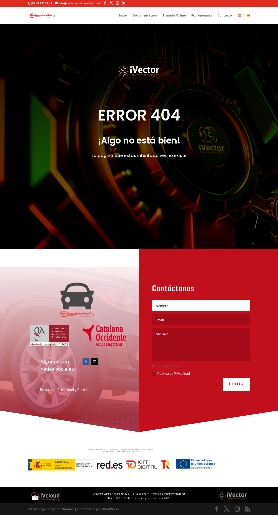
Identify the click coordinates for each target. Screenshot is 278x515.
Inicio (123, 15)
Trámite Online (174, 15)
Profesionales (201, 15)
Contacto (225, 15)
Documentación (145, 15)
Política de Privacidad (171, 387)
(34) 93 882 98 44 (41, 3)
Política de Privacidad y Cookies (65, 403)
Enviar (236, 398)
